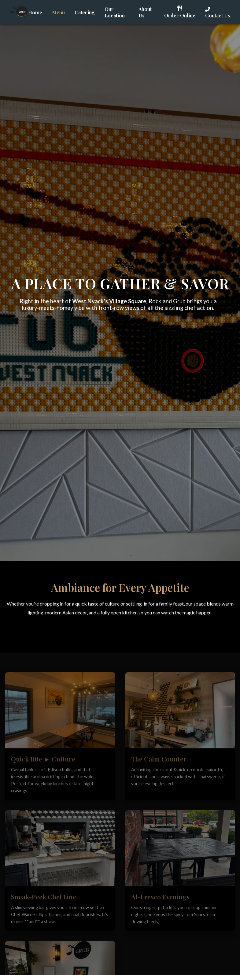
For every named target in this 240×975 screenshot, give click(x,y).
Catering (85, 12)
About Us (145, 12)
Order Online (179, 12)
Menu (58, 12)
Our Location (115, 12)
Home (35, 12)
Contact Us (217, 13)
